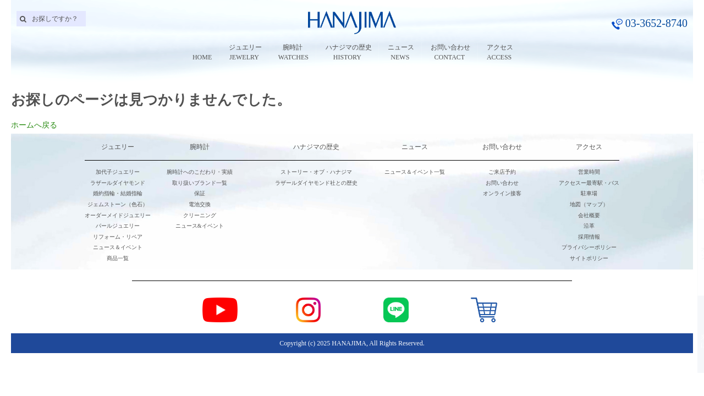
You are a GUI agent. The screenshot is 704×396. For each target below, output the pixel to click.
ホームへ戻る (34, 125)
